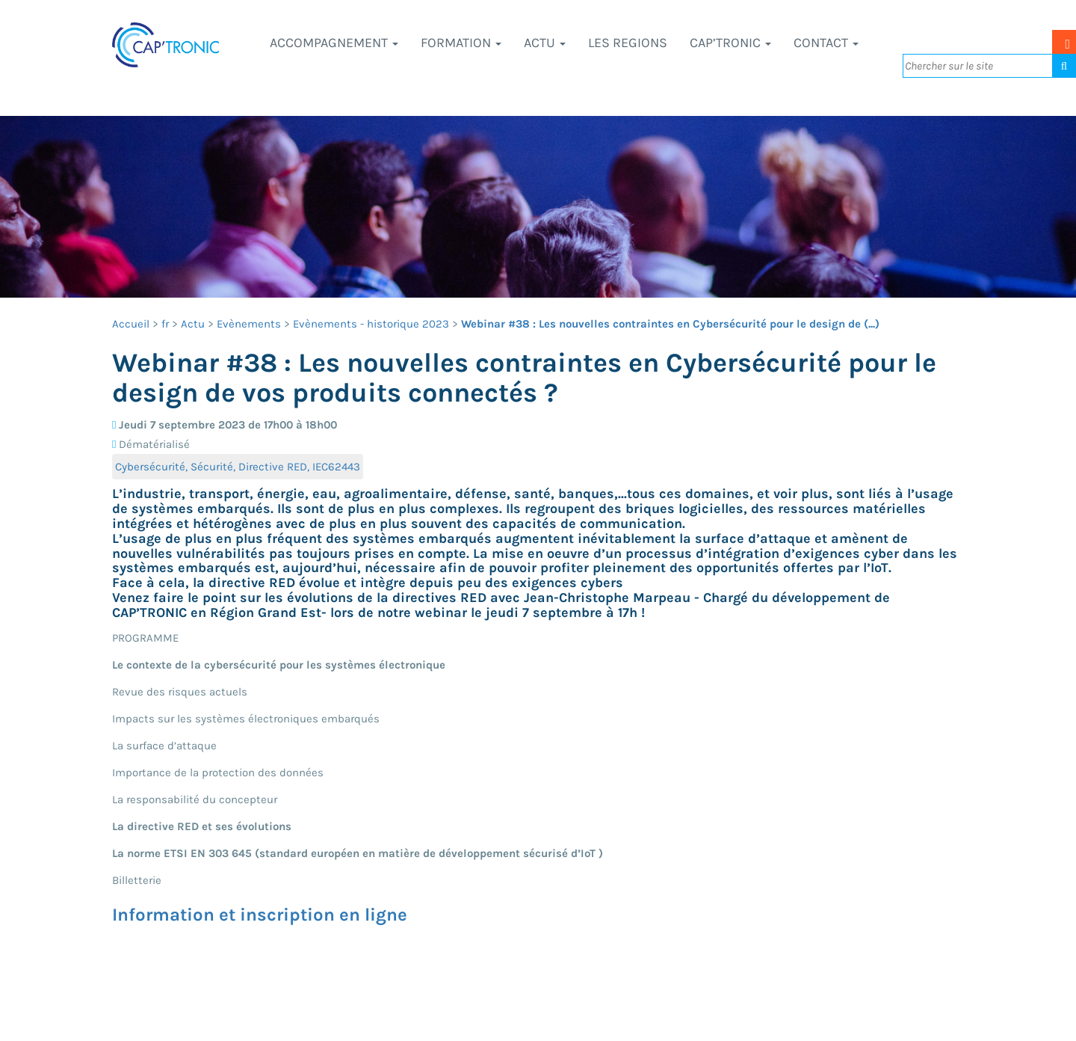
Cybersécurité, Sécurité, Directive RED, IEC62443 (237, 466)
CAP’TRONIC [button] (730, 42)
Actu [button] (545, 42)
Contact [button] (826, 42)
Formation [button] (461, 42)
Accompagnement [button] (334, 42)
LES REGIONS (627, 42)
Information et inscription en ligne (259, 914)
